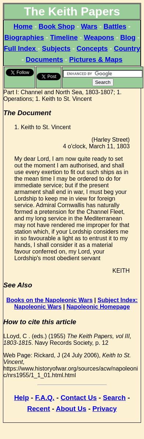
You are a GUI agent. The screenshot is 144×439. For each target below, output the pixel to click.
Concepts (92, 48)
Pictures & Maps (95, 59)
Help (21, 397)
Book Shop (57, 26)
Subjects (56, 48)
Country (127, 48)
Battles (115, 26)
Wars (89, 26)
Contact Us (79, 397)
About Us (71, 409)
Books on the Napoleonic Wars (49, 300)
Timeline (64, 37)
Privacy (105, 409)
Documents (44, 59)
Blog (127, 37)
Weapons (99, 37)
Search (114, 397)
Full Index (20, 48)
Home (23, 26)
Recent (38, 409)
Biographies (24, 37)
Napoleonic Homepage (98, 307)
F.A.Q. (44, 397)
